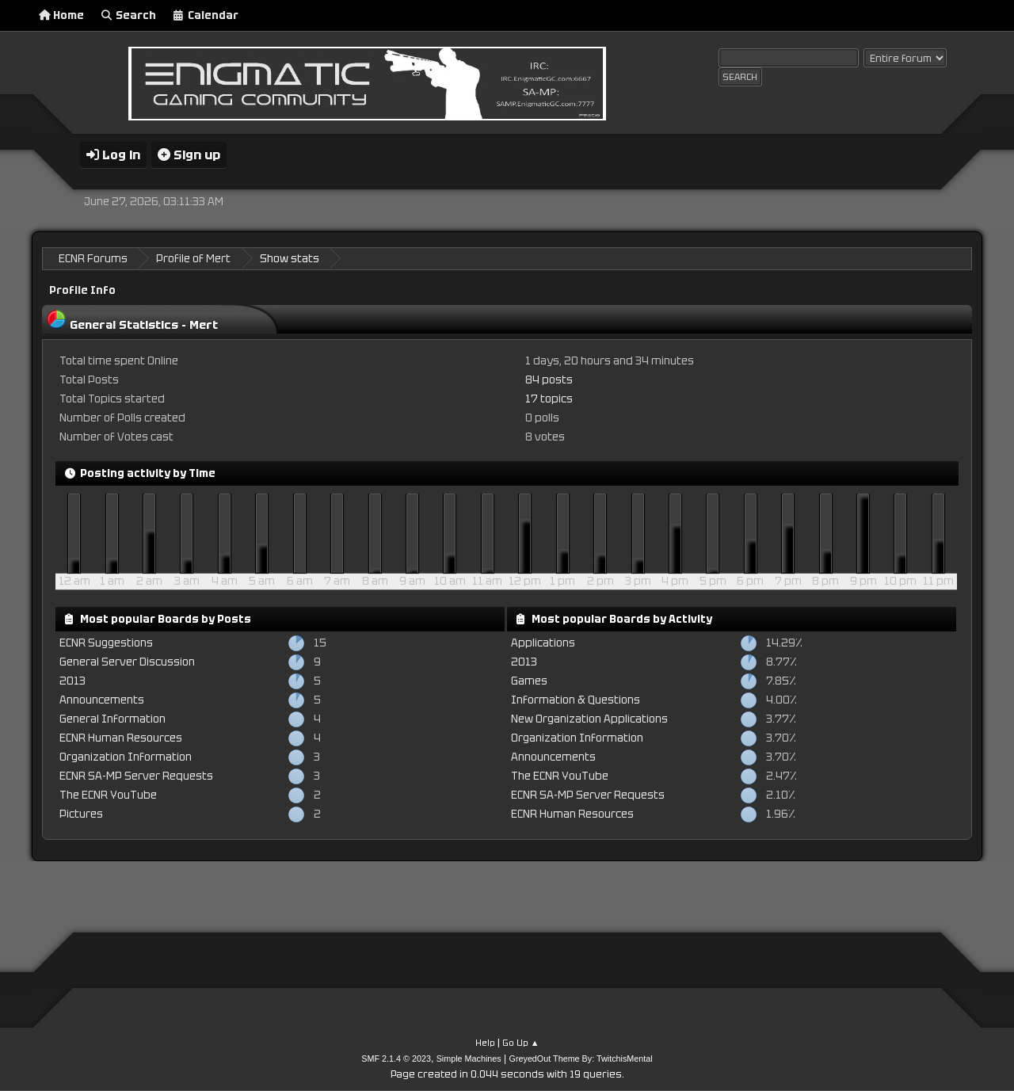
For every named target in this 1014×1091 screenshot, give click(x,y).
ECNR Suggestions (106, 643)
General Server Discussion (127, 662)
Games (529, 681)
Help (485, 1042)
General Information (112, 719)
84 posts (549, 380)
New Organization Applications (589, 719)
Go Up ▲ (520, 1042)
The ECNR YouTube (108, 795)
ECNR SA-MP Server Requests (136, 776)
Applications (543, 643)
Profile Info (82, 290)
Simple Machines (468, 1058)
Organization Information (125, 757)
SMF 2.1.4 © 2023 (396, 1058)
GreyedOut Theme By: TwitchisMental (581, 1058)
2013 (72, 681)
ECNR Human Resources (120, 738)
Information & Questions (575, 700)
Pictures (81, 814)
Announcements (101, 700)
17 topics (549, 399)
